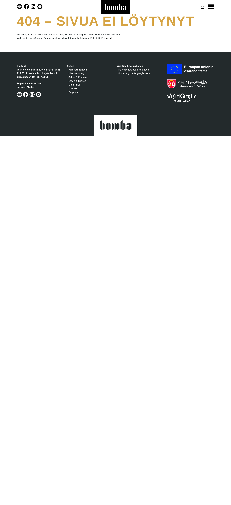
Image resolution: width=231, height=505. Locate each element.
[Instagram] (32, 96)
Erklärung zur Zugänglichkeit (134, 73)
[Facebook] (25, 96)
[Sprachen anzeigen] (203, 7)
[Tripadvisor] (19, 96)
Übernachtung (76, 73)
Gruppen (73, 92)
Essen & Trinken (77, 81)
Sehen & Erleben (77, 77)
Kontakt (72, 88)
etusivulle (108, 38)
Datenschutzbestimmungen (133, 69)
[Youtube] (38, 96)
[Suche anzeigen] (196, 7)
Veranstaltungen (77, 69)
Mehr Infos (74, 84)
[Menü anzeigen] (211, 6)
